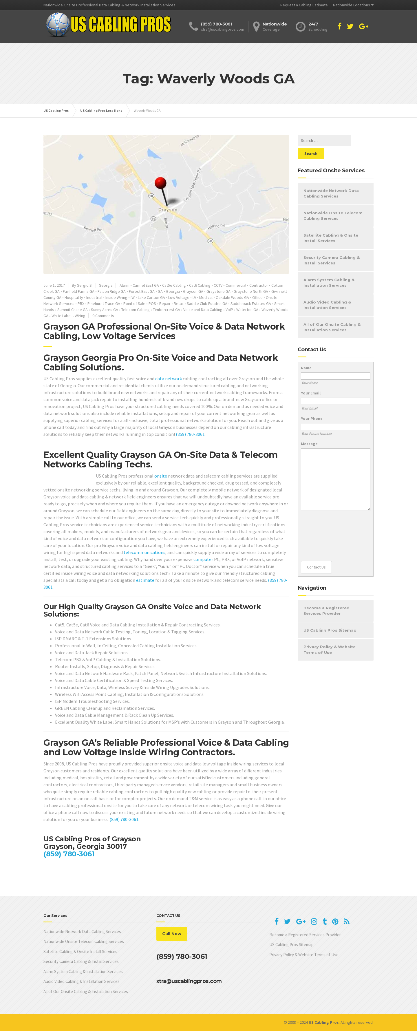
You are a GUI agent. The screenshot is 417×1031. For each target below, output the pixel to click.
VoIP (229, 309)
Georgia (106, 285)
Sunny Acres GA (104, 309)
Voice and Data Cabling (202, 309)
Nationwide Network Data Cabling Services (331, 180)
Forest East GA (142, 291)
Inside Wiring (116, 297)
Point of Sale (134, 303)
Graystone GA (218, 291)
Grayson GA (193, 291)
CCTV (218, 285)
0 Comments (103, 315)
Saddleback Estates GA (251, 303)
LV (194, 297)
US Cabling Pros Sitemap (329, 617)
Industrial (94, 297)
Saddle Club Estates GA (207, 303)
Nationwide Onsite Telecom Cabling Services (333, 203)
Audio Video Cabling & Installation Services (327, 292)
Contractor (258, 285)
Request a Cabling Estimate (304, 5)
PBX (81, 303)
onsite (160, 476)
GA (160, 291)
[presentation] (324, 523)
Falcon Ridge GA (112, 291)
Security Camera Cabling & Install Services (331, 247)
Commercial (236, 285)
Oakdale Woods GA (232, 297)
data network (168, 378)
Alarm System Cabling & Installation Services (328, 269)
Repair (165, 303)
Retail (179, 303)
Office (257, 297)
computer (203, 559)
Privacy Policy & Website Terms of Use (329, 636)
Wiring (80, 315)
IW (133, 297)
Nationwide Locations (351, 5)
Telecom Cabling (135, 309)
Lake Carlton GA (151, 297)
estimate (145, 580)
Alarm (124, 285)
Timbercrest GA (166, 309)
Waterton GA (247, 309)
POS (152, 303)
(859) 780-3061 (190, 434)
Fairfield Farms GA (78, 291)
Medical (206, 297)
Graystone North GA (251, 291)
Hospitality (74, 297)
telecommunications (144, 552)
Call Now (171, 933)
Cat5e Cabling (174, 285)
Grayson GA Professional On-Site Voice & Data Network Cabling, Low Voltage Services (164, 331)
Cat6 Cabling (200, 285)
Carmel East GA (146, 285)
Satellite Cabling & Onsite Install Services (330, 225)
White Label (62, 315)
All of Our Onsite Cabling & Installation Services (332, 314)
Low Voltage (178, 297)
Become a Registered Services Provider (326, 598)
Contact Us (316, 554)
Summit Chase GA (72, 309)
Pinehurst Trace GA (103, 303)
